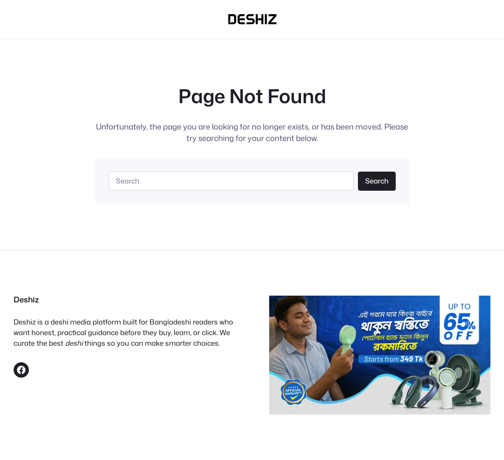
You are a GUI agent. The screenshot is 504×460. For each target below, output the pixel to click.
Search (377, 181)
